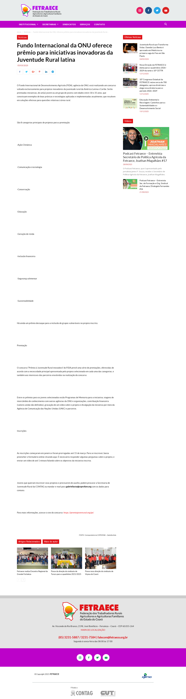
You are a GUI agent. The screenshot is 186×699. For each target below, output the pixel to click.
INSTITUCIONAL (28, 24)
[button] (165, 24)
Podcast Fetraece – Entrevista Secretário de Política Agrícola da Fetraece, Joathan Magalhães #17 (145, 157)
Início (19, 32)
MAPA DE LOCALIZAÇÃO (93, 630)
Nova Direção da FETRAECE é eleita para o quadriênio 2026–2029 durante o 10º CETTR (153, 68)
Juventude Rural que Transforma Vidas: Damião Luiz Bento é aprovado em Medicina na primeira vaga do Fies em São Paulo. (154, 50)
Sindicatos (69, 24)
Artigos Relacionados (29, 541)
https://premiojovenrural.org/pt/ (79, 512)
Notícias (27, 32)
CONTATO (99, 24)
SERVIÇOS (85, 24)
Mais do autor (51, 541)
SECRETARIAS (50, 24)
